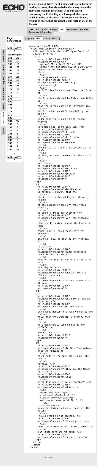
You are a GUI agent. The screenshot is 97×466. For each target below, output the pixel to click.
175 (10, 102)
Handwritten (3, 93)
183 (10, 127)
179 (10, 114)
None (3, 131)
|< (32, 38)
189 (10, 146)
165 (10, 70)
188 (10, 143)
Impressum (48, 457)
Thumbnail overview (77, 29)
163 (10, 64)
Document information (40, 32)
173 (10, 96)
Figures (3, 81)
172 (10, 92)
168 (10, 80)
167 (10, 77)
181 (10, 121)
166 (10, 73)
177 (10, 108)
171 (10, 89)
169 (10, 83)
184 (10, 130)
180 (10, 118)
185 (10, 133)
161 (10, 58)
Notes (3, 106)
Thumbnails (3, 56)
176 (10, 105)
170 (10, 86)
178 (10, 111)
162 (10, 61)
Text (30, 29)
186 (10, 137)
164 (10, 67)
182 (10, 124)
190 (10, 149)
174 (10, 99)
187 (10, 140)
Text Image (41, 29)
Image (53, 29)
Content (3, 69)
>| (59, 38)
